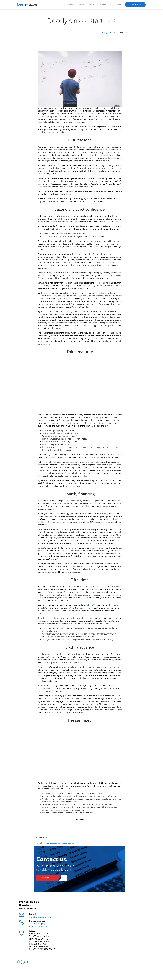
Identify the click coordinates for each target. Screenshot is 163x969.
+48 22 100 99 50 (38, 926)
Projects (81, 4)
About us (92, 4)
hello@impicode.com (40, 916)
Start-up (48, 837)
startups (71, 843)
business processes (58, 843)
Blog (112, 4)
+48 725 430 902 (37, 923)
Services (70, 4)
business (45, 843)
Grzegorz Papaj (109, 32)
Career (103, 4)
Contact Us (135, 4)
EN (118, 4)
